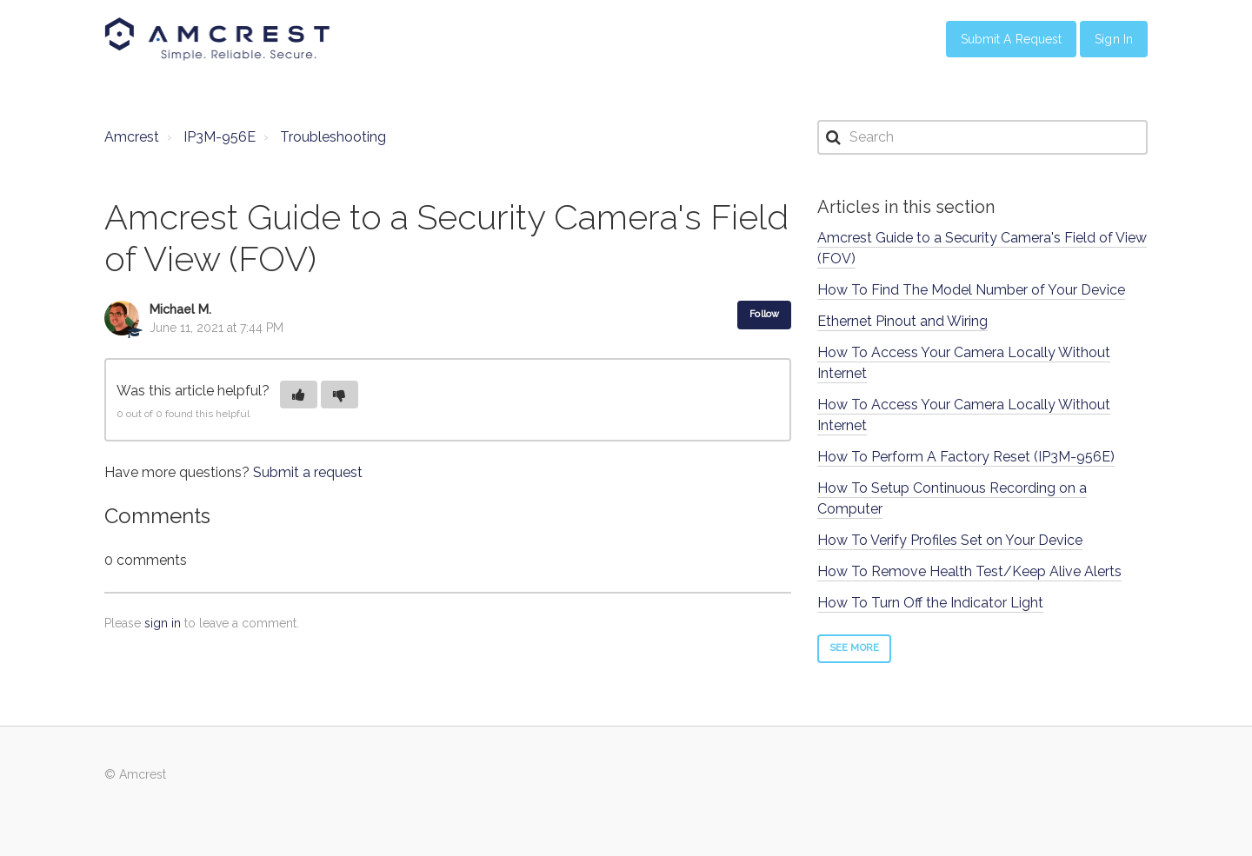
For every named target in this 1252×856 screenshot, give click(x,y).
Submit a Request (1011, 39)
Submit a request (308, 472)
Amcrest (131, 137)
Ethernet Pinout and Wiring (902, 321)
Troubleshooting (333, 137)
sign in (162, 623)
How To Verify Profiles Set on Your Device (949, 540)
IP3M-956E (219, 137)
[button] (298, 394)
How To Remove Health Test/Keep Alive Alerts (969, 571)
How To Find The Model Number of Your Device (971, 290)
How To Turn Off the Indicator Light (930, 602)
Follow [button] (764, 314)
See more (854, 648)
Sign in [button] (1114, 39)
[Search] (982, 137)
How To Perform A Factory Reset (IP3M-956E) (966, 456)
